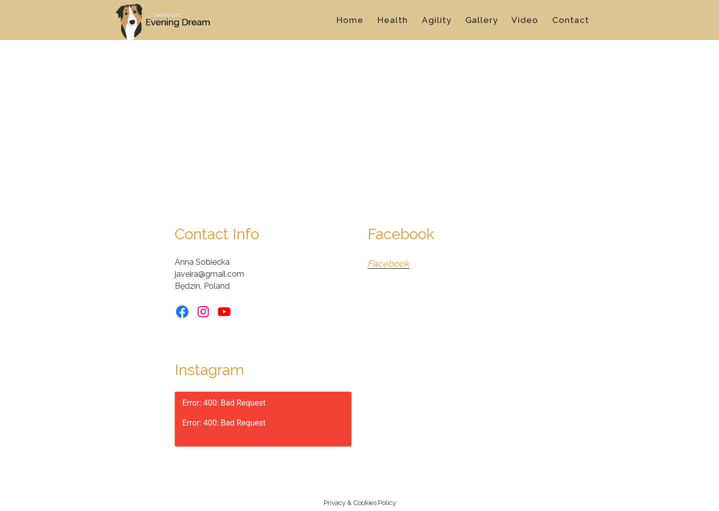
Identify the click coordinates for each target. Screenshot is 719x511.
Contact (570, 20)
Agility (436, 20)
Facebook (388, 263)
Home (350, 20)
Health (392, 20)
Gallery (481, 20)
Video (524, 20)
